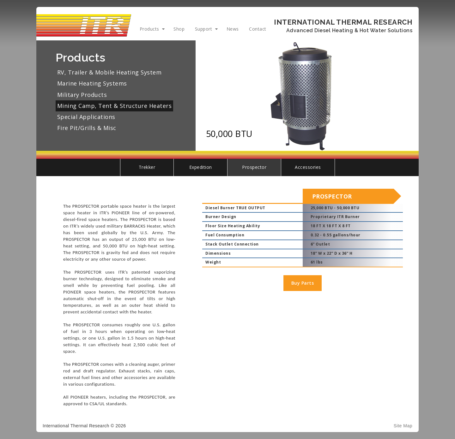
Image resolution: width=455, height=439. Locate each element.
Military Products (82, 94)
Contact (257, 29)
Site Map (403, 425)
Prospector (254, 167)
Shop (179, 29)
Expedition (200, 167)
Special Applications (86, 117)
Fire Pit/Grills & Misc (86, 128)
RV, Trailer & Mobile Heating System (109, 72)
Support (203, 29)
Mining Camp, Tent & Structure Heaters (114, 106)
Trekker (147, 167)
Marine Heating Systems (92, 83)
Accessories (308, 167)
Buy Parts (302, 283)
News (233, 29)
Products (149, 29)
